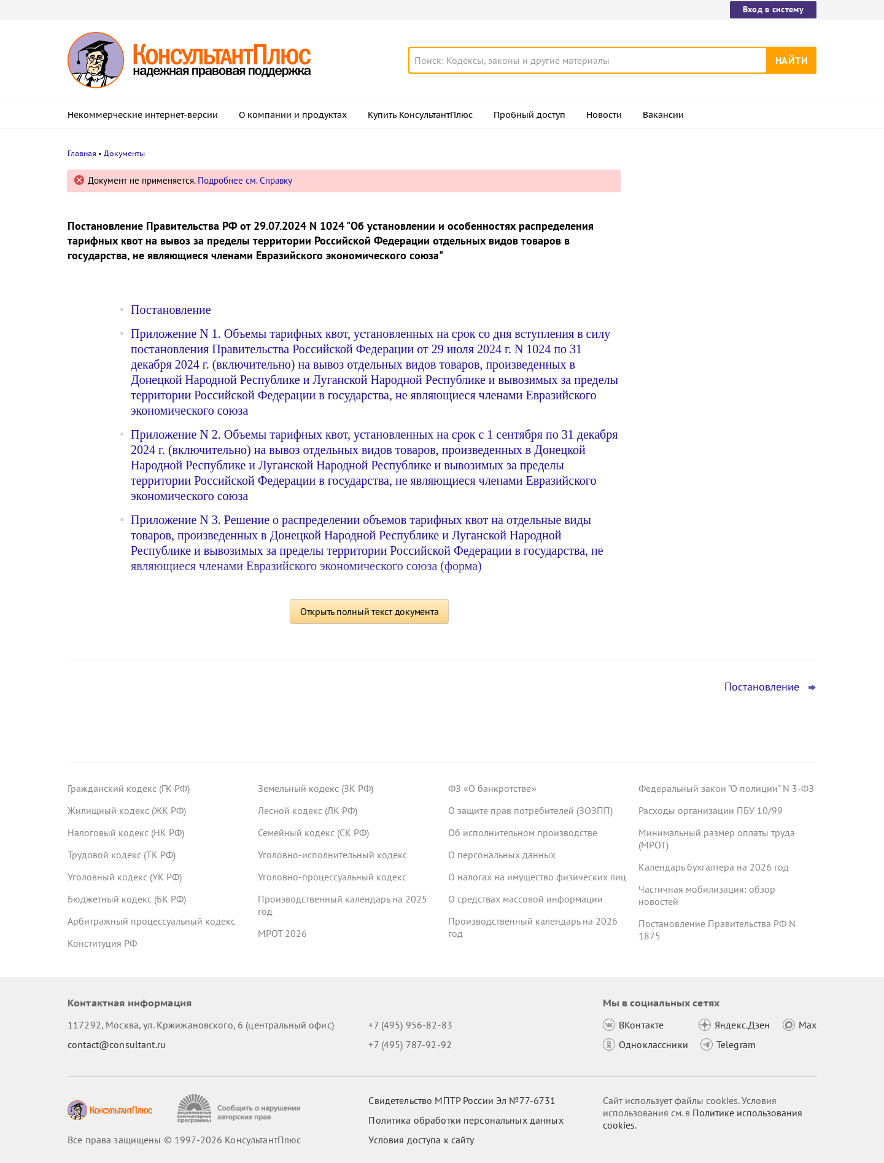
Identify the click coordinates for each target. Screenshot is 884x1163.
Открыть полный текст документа (369, 611)
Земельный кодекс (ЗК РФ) (315, 788)
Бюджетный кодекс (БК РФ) (127, 899)
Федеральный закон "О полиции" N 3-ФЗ (726, 788)
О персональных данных (502, 854)
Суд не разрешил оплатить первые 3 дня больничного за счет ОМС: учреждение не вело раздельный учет (724, 441)
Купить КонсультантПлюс (420, 114)
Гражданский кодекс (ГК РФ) (129, 788)
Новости (604, 114)
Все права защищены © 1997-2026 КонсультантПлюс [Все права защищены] (184, 1140)
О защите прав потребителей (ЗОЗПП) (530, 810)
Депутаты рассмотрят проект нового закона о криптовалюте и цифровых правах (720, 307)
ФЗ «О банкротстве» (492, 788)
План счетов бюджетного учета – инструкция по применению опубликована (713, 375)
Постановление (171, 309)
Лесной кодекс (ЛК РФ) (307, 810)
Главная (82, 153)
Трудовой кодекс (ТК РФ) (122, 854)
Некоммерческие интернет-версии (143, 114)
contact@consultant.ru (117, 1044)
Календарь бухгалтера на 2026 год (713, 867)
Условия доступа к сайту (421, 1140)
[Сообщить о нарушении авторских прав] (240, 1108)
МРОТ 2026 (282, 933)
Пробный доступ (529, 114)
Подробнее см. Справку (245, 180)
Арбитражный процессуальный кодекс (151, 921)
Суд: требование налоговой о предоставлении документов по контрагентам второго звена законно (721, 241)
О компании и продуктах (293, 114)
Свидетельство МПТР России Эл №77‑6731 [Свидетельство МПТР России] (462, 1100)
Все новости (670, 481)
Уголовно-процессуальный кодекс (332, 877)
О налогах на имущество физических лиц (537, 877)
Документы (124, 153)
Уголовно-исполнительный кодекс (332, 854)
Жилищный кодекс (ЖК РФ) (127, 810)
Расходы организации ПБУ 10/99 (710, 810)
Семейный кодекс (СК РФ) (313, 832)
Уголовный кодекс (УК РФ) (125, 877)
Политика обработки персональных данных (465, 1120)
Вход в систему (773, 9)
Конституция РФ (102, 943)
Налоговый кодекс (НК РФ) (126, 832)
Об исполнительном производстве (522, 832)
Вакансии (663, 114)
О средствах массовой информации (525, 899)
